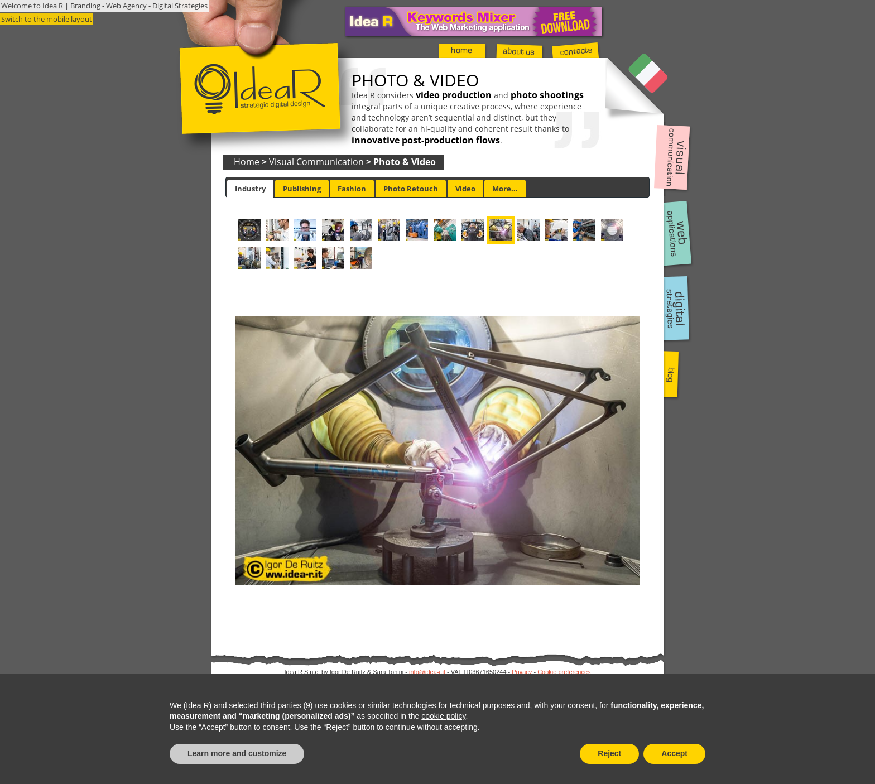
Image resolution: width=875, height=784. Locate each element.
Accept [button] (674, 753)
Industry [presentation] (250, 189)
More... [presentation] (505, 189)
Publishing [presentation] (302, 189)
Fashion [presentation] (352, 189)
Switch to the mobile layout (46, 19)
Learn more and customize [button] (237, 753)
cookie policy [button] (443, 715)
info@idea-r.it (427, 671)
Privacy (522, 671)
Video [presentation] (465, 189)
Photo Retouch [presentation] (410, 189)
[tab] (250, 189)
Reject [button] (609, 753)
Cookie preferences (563, 671)
